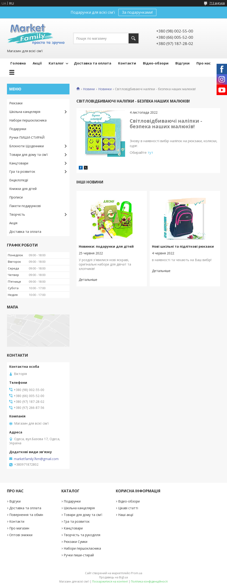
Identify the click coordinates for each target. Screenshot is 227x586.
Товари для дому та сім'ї (28, 154)
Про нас (203, 63)
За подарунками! (137, 12)
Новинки (105, 89)
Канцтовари (18, 163)
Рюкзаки (15, 103)
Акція (13, 223)
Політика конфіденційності (149, 581)
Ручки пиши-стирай (79, 555)
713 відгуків (217, 3)
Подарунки (17, 129)
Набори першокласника (28, 120)
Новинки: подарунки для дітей (106, 246)
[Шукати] (134, 38)
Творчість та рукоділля (82, 535)
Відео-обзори (155, 63)
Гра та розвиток (22, 171)
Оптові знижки (20, 535)
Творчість (17, 214)
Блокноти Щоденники (26, 146)
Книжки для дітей (23, 188)
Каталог (56, 63)
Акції (37, 63)
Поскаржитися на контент (110, 581)
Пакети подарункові (25, 206)
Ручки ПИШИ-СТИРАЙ (26, 137)
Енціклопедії (18, 180)
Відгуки (182, 63)
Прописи (16, 197)
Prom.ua (136, 573)
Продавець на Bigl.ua (113, 577)
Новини (89, 89)
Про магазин (19, 528)
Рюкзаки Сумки (75, 541)
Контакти (127, 63)
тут (150, 152)
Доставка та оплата (92, 63)
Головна (18, 63)
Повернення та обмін (26, 514)
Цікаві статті (128, 508)
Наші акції (125, 514)
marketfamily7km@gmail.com (36, 459)
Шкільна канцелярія (24, 111)
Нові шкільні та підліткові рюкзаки (183, 246)
